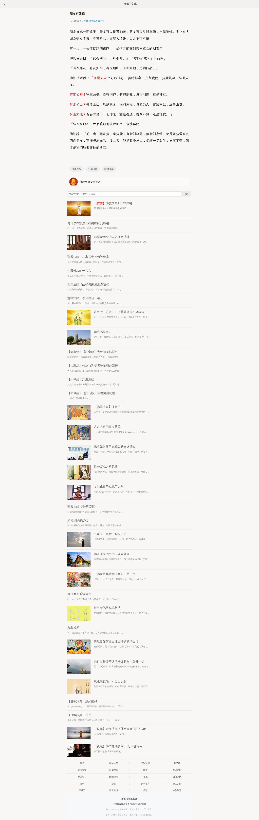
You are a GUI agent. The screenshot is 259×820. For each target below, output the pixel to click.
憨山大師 (177, 784)
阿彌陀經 (113, 770)
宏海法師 (145, 763)
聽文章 (101, 21)
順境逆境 (113, 790)
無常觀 (177, 763)
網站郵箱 (142, 804)
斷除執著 (113, 763)
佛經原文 (134, 804)
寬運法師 (177, 770)
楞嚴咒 (82, 790)
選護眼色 (93, 21)
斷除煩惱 (113, 777)
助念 (113, 784)
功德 (145, 770)
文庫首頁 (76, 169)
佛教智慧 (177, 790)
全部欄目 (92, 169)
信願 (145, 790)
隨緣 (82, 784)
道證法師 (82, 770)
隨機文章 (109, 169)
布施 (145, 777)
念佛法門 (177, 777)
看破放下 (82, 777)
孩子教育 (145, 784)
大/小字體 (84, 21)
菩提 (82, 763)
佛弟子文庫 (130, 3)
